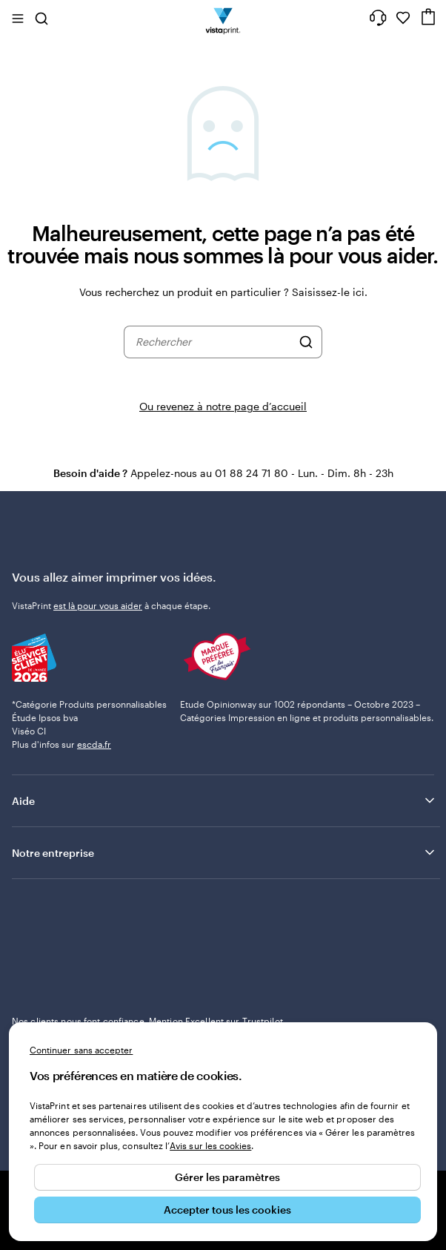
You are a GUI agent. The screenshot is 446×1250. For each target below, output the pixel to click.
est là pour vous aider (97, 605)
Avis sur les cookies (210, 1145)
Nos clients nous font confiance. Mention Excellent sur (147, 1021)
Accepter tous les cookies (227, 1209)
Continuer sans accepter (81, 1050)
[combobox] (213, 342)
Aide (224, 800)
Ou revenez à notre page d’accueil (223, 406)
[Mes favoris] (403, 17)
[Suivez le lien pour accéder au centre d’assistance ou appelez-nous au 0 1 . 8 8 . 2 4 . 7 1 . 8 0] (378, 17)
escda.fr (94, 744)
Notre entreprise (224, 852)
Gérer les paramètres (227, 1177)
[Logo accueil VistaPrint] (223, 18)
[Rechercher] (306, 342)
